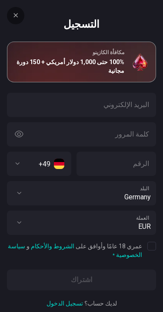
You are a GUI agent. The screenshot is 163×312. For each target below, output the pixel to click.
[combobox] (39, 164)
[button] (19, 193)
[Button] (19, 134)
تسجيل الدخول (65, 303)
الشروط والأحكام (52, 246)
